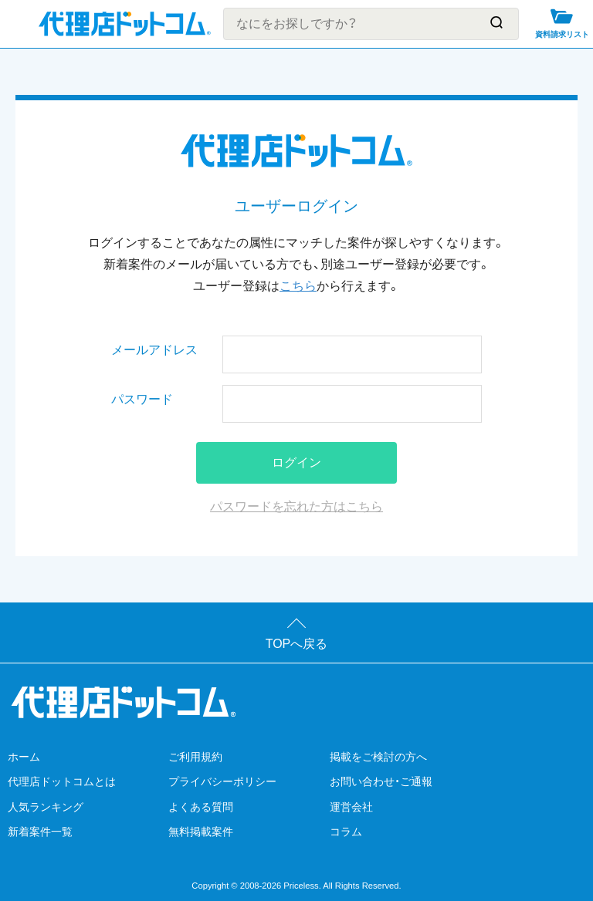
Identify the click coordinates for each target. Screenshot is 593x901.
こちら (298, 285)
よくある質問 (200, 807)
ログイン (296, 462)
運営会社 (351, 807)
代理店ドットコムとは (62, 781)
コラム (346, 831)
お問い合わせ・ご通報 (381, 781)
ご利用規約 (195, 757)
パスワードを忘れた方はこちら (296, 506)
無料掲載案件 (200, 831)
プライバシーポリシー (222, 781)
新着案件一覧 (40, 831)
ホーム (24, 757)
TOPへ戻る (297, 643)
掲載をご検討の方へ (378, 757)
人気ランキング (45, 807)
